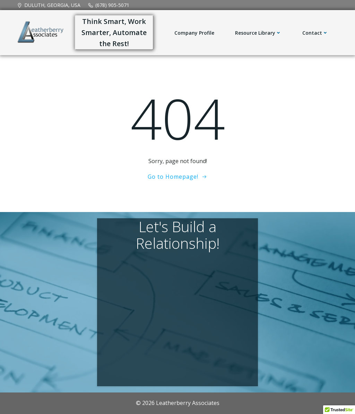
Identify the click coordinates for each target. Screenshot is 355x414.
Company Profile (194, 32)
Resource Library (258, 32)
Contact (315, 32)
